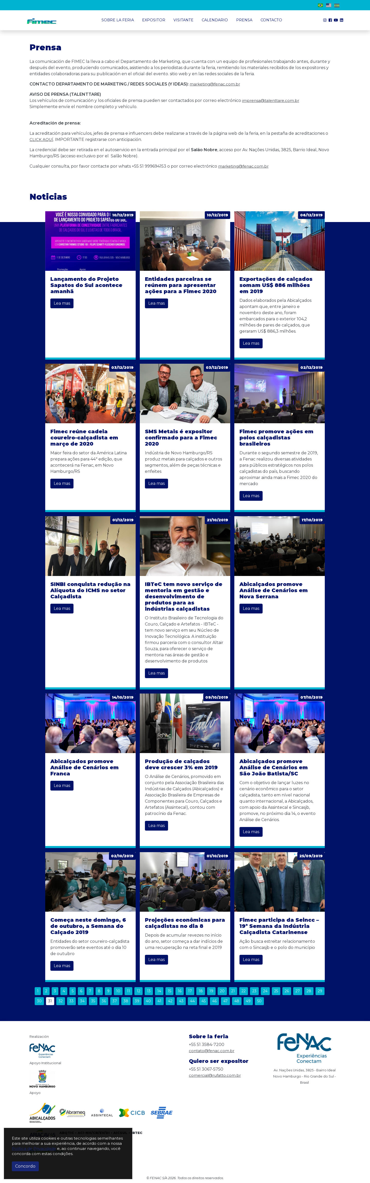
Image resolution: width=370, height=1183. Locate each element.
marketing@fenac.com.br (216, 84)
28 (309, 991)
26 (287, 991)
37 (115, 1001)
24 (265, 991)
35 (93, 1001)
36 (104, 1001)
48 (236, 1001)
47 (225, 1001)
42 (170, 1001)
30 (39, 1001)
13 (149, 991)
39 (137, 1001)
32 (61, 1001)
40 (148, 1001)
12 (138, 991)
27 (297, 991)
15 (169, 991)
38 (126, 1001)
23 (254, 991)
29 (320, 991)
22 (244, 991)
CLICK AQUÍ (42, 139)
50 (259, 1001)
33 (71, 1001)
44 (192, 1001)
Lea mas (62, 303)
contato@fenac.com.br (212, 1050)
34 (82, 1001)
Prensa (244, 20)
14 (159, 991)
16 (179, 991)
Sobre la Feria (117, 20)
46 (214, 1001)
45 (203, 1001)
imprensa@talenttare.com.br (272, 100)
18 (201, 991)
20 (222, 991)
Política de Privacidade (34, 1148)
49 (248, 1001)
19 (211, 991)
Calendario (215, 20)
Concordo (25, 1166)
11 (128, 991)
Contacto (271, 20)
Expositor (153, 20)
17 (190, 991)
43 (181, 1001)
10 (118, 991)
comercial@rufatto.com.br (216, 1075)
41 (159, 1001)
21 (233, 991)
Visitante (183, 20)
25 (276, 991)
